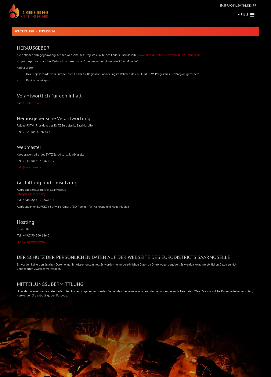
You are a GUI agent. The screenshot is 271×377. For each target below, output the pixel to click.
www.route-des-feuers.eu (183, 55)
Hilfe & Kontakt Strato (31, 242)
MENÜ (245, 14)
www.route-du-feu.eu (151, 55)
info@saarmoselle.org (32, 167)
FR (254, 5)
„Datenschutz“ (33, 103)
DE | (249, 5)
